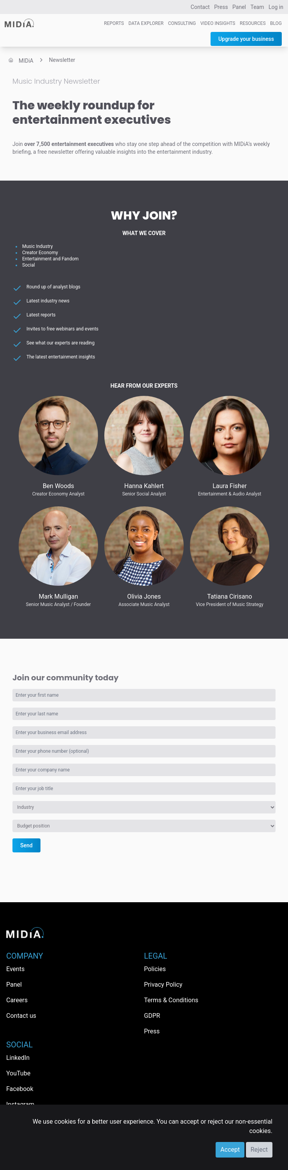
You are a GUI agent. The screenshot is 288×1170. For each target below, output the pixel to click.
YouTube (18, 1073)
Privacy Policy (163, 984)
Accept (230, 1149)
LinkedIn (18, 1057)
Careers (17, 1000)
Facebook (19, 1089)
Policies (155, 969)
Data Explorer (145, 23)
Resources (253, 23)
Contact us (21, 1015)
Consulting (182, 23)
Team (257, 7)
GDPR (152, 1015)
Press (221, 7)
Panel (239, 7)
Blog (276, 23)
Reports (114, 23)
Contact (200, 7)
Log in (276, 7)
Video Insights (217, 23)
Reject (259, 1149)
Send (26, 845)
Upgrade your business (246, 39)
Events (15, 969)
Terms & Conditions (171, 1000)
